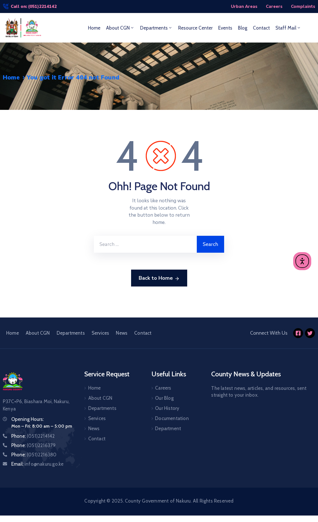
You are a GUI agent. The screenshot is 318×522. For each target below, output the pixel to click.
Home (94, 28)
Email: (37, 464)
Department (168, 428)
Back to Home (159, 278)
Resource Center (195, 28)
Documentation (172, 418)
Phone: (33, 436)
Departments (156, 28)
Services (100, 333)
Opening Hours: (27, 419)
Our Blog (164, 398)
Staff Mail (288, 28)
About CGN (120, 28)
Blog (242, 28)
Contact (261, 28)
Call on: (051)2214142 (34, 6)
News (121, 333)
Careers (163, 388)
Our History (167, 408)
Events (225, 28)
